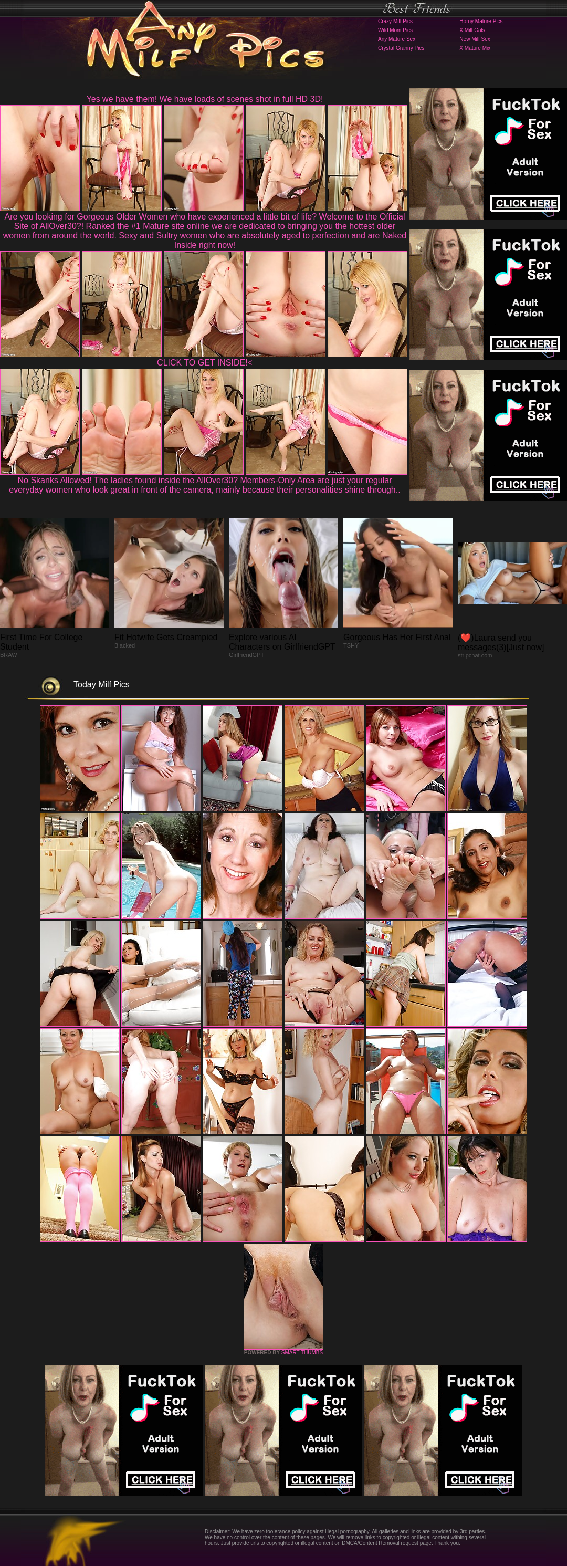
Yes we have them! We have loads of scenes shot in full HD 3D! (205, 99)
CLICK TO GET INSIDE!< (205, 362)
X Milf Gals (472, 30)
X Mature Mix (474, 48)
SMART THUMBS (302, 1352)
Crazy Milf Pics (395, 21)
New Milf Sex (474, 39)
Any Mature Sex (396, 39)
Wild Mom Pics (395, 30)
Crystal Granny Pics (401, 48)
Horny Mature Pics (480, 21)
